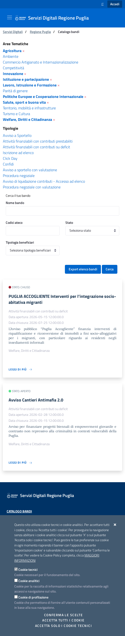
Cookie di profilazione (33, 597)
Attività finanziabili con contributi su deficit (36, 147)
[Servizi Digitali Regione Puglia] (54, 18)
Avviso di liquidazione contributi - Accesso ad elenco (44, 181)
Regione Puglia (40, 31)
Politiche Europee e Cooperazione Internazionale (43, 96)
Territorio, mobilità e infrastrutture (29, 108)
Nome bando (15, 202)
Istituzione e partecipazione (26, 79)
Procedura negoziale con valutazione (32, 187)
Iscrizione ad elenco (18, 152)
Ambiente (10, 56)
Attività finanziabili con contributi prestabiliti (38, 141)
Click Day (10, 158)
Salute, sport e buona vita (24, 102)
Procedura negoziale (19, 175)
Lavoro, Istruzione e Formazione (30, 85)
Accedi (114, 4)
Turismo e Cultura (16, 114)
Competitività (13, 68)
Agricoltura (12, 50)
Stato (69, 222)
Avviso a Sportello (17, 135)
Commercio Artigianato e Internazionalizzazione (40, 62)
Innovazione (13, 73)
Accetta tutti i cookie (63, 620)
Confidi (8, 164)
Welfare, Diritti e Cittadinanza (27, 119)
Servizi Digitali (13, 31)
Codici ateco (14, 222)
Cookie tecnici (27, 569)
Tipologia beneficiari (20, 242)
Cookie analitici (28, 580)
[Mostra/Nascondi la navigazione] (9, 17)
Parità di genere (15, 91)
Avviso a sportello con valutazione (30, 170)
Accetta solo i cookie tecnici (63, 626)
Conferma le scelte (63, 615)
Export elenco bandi (83, 269)
